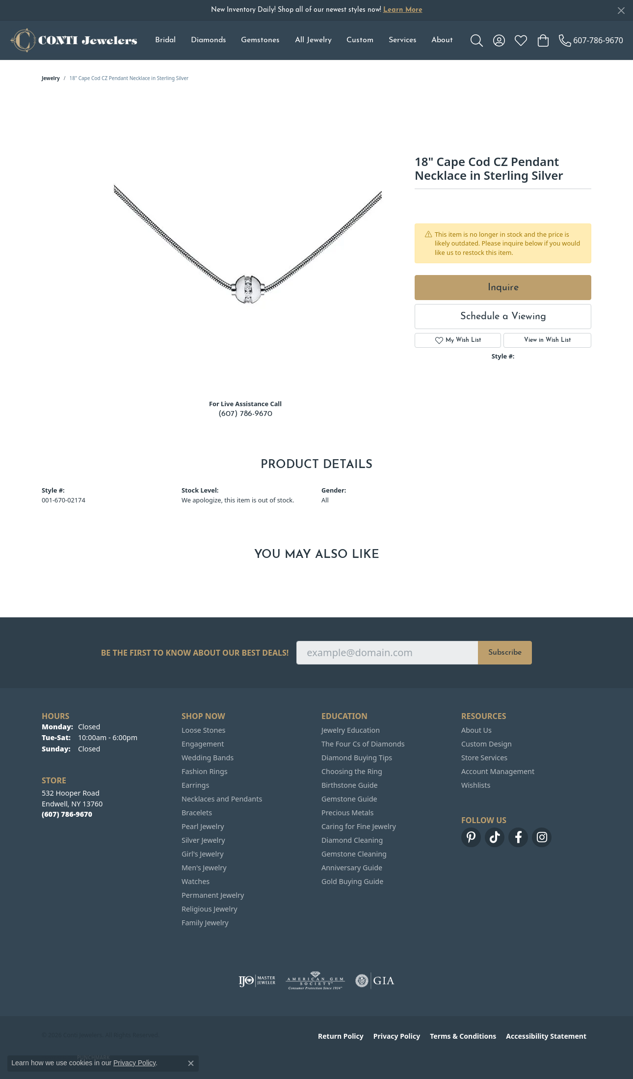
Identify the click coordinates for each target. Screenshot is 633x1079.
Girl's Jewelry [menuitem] (202, 853)
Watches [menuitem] (196, 881)
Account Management (497, 771)
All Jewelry (313, 40)
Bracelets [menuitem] (197, 812)
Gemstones (260, 40)
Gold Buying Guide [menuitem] (352, 881)
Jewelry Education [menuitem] (350, 730)
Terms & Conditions (463, 1036)
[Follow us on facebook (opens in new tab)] (518, 837)
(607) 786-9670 (245, 414)
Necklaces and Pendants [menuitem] (222, 798)
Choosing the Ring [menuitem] (351, 771)
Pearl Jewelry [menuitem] (203, 826)
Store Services (484, 757)
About (442, 40)
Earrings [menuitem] (195, 785)
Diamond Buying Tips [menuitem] (356, 757)
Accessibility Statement (546, 1036)
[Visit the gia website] (375, 980)
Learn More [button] (402, 10)
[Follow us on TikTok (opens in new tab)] (494, 837)
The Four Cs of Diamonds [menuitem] (363, 743)
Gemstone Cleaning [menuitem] (354, 853)
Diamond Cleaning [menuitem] (352, 840)
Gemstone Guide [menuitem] (349, 798)
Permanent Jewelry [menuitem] (213, 895)
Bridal (165, 40)
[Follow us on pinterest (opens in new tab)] (471, 837)
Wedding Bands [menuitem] (208, 757)
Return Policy (341, 1036)
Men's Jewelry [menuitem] (204, 867)
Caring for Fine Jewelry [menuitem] (358, 826)
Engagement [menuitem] (203, 743)
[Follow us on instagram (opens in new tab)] (542, 837)
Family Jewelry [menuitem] (205, 922)
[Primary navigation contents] (304, 40)
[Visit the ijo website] (256, 980)
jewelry (51, 78)
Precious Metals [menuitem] (347, 812)
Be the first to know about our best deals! (195, 653)
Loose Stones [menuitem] (203, 730)
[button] (477, 40)
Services (403, 40)
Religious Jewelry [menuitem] (209, 908)
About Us (476, 730)
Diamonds (208, 40)
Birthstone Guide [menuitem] (349, 785)
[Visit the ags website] (315, 980)
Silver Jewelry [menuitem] (203, 840)
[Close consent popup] (191, 1063)
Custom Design (486, 743)
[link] (591, 40)
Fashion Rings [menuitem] (205, 771)
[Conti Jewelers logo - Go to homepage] (73, 40)
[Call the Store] (67, 814)
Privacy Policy (396, 1036)
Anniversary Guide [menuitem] (351, 867)
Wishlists (475, 785)
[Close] (621, 10)
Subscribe (505, 653)
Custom (359, 40)
